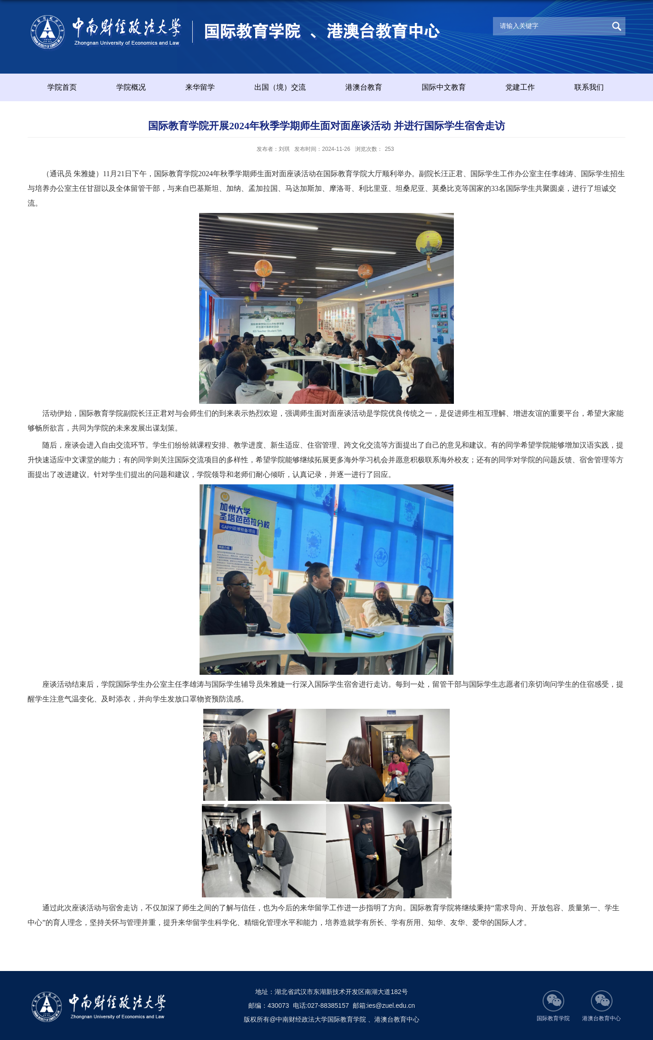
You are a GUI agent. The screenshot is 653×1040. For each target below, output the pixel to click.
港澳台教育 (363, 87)
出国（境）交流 (280, 87)
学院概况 (131, 87)
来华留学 (200, 87)
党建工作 (520, 87)
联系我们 (589, 87)
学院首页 (62, 87)
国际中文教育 (444, 87)
